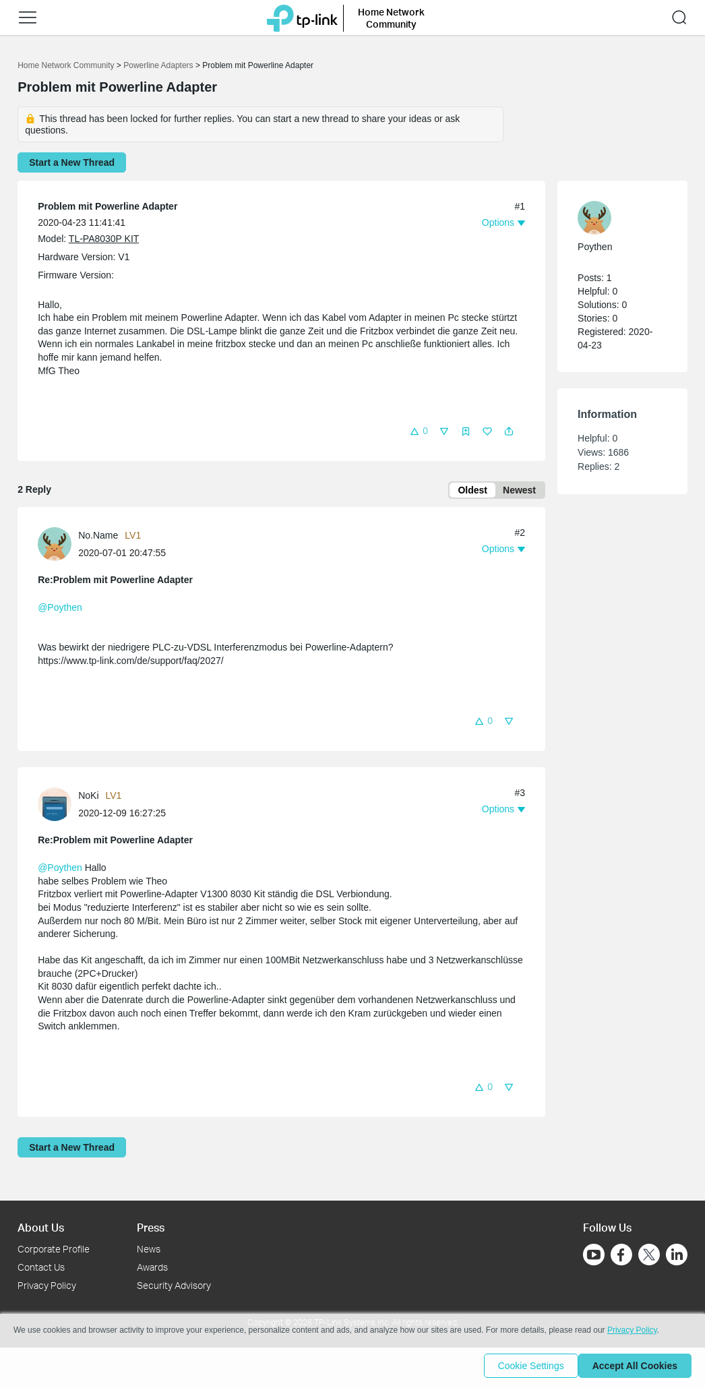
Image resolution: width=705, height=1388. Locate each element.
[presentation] (54, 547)
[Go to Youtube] (594, 1254)
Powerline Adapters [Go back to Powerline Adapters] (158, 65)
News (148, 1249)
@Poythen (60, 610)
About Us (41, 1227)
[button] (418, 430)
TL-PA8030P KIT (104, 238)
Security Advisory (174, 1285)
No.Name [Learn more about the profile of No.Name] (98, 538)
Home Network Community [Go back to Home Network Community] (66, 65)
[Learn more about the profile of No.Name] (58, 546)
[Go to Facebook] (621, 1254)
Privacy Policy (47, 1285)
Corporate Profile (54, 1249)
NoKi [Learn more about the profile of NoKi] (88, 798)
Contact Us (41, 1267)
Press (150, 1227)
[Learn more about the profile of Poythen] (616, 218)
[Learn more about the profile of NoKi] (58, 806)
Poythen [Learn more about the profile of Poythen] (595, 246)
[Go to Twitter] (649, 1256)
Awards (152, 1267)
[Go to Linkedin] (676, 1254)
